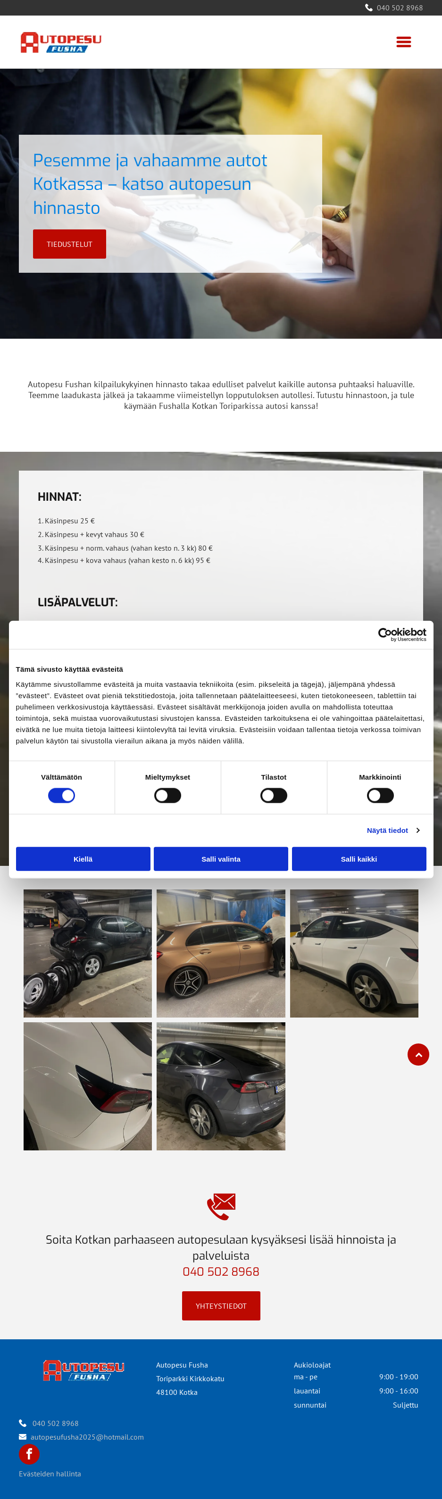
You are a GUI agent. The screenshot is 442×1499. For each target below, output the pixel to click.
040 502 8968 (400, 7)
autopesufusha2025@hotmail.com (87, 1437)
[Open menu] (404, 42)
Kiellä (83, 859)
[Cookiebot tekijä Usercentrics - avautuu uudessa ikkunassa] (385, 635)
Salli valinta (221, 859)
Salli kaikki (359, 859)
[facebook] (29, 1455)
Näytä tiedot (387, 830)
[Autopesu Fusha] (88, 953)
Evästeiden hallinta (50, 1473)
